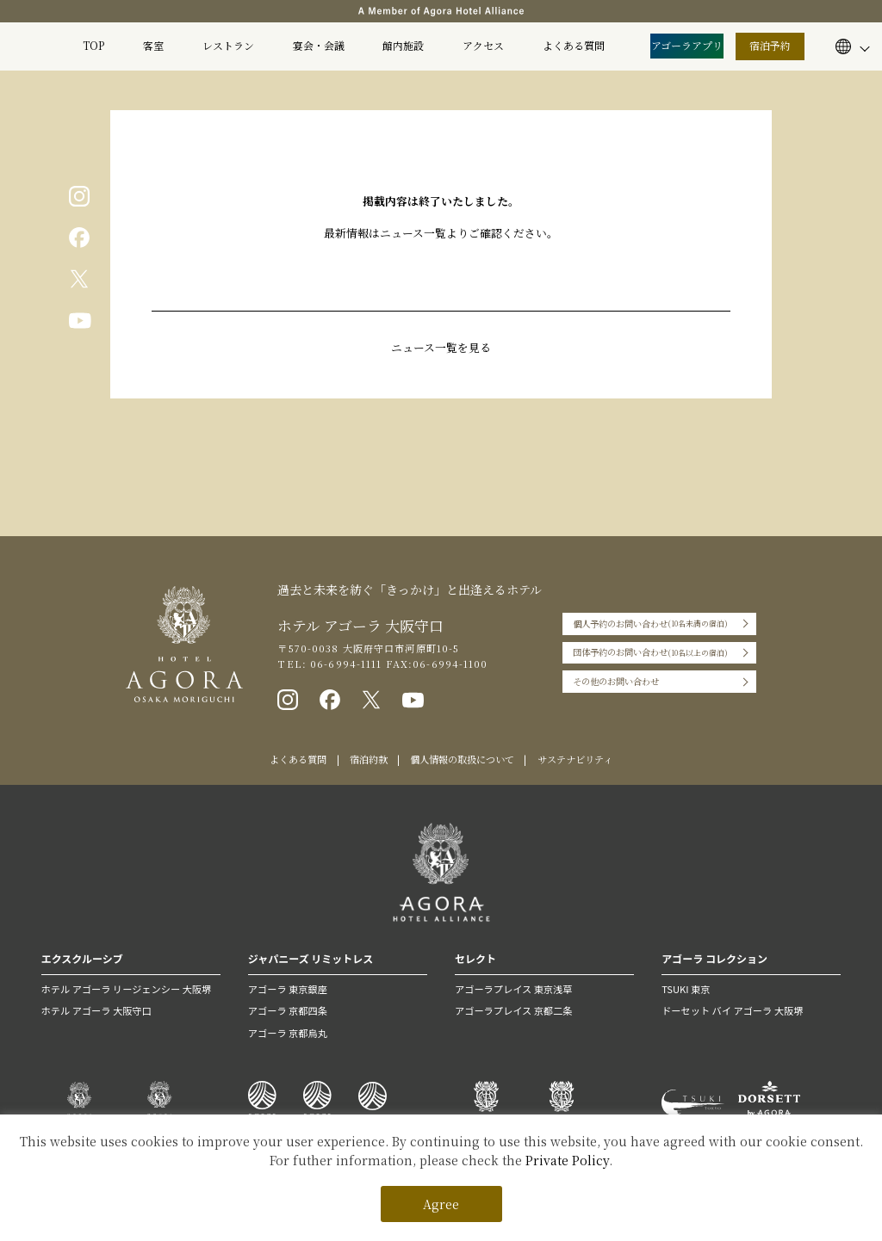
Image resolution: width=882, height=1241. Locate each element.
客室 (153, 45)
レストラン (228, 45)
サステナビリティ (574, 759)
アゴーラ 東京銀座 (287, 989)
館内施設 (403, 45)
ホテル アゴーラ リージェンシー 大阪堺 (126, 989)
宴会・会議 (319, 45)
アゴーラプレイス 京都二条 (513, 1010)
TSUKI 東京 (686, 989)
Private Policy (567, 1160)
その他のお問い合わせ (616, 681)
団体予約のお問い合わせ (650, 653)
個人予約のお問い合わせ (650, 624)
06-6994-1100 (450, 663)
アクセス (483, 45)
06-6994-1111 (344, 663)
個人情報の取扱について (462, 759)
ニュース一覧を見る (441, 347)
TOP (93, 45)
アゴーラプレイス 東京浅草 (513, 989)
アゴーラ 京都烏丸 (287, 1033)
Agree (441, 1204)
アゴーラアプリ (687, 45)
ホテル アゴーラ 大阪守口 (96, 1010)
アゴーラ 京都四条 (287, 1010)
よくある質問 (574, 45)
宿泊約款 (369, 759)
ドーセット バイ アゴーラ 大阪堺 (732, 1010)
